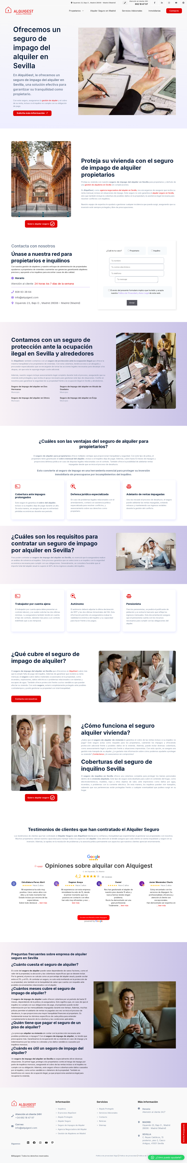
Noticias (102, 1121)
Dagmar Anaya (76, 882)
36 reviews (107, 877)
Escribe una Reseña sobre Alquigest (93, 917)
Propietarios (78, 10)
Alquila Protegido (65, 1117)
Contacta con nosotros (26, 699)
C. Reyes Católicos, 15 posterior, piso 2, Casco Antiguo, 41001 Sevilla (153, 1140)
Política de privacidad (128, 1156)
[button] (166, 1157)
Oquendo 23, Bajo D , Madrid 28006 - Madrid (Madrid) (94, 3)
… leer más (42, 903)
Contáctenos (98, 754)
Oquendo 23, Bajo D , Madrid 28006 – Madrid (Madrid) (47, 303)
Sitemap (102, 1125)
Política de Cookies (145, 1156)
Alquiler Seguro (64, 1121)
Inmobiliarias (155, 10)
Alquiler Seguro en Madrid (103, 10)
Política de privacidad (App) (107, 1156)
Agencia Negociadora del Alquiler (72, 1129)
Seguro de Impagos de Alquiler (71, 1125)
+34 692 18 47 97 (24, 1117)
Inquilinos (62, 1109)
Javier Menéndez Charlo (161, 882)
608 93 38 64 (23, 291)
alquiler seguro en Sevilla (163, 193)
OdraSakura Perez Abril (33, 882)
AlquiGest (73, 671)
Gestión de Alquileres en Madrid (72, 1133)
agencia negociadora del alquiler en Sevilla (118, 190)
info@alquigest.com (26, 297)
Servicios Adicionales (132, 10)
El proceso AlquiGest (67, 1113)
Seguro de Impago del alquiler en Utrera (30, 398)
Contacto (174, 10)
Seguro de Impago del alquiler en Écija (78, 398)
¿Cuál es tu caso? (136, 250)
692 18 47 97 (141, 4)
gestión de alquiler (50, 100)
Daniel (118, 882)
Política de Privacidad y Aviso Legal (133, 293)
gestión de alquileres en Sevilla (98, 185)
